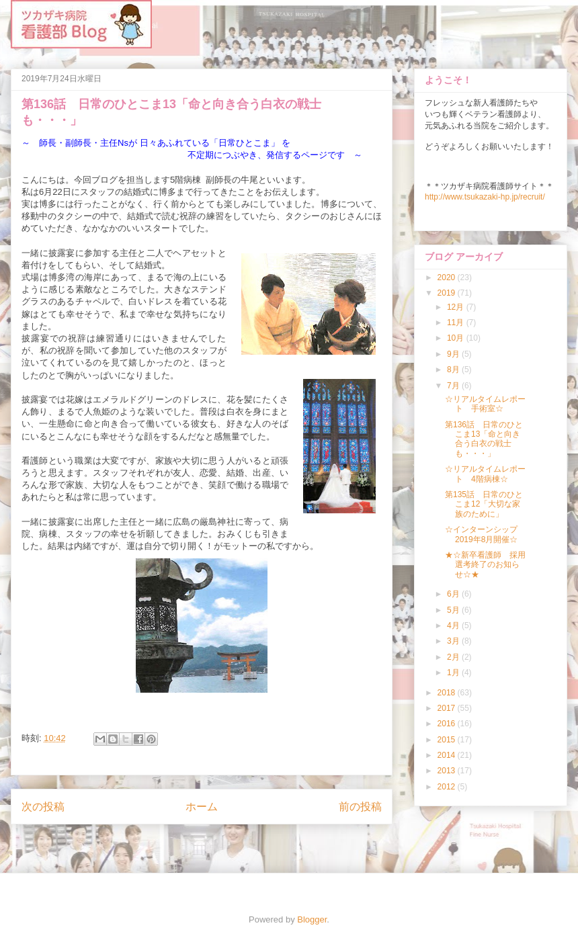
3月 (454, 641)
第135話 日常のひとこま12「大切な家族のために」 (484, 504)
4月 (454, 625)
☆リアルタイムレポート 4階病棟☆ (485, 473)
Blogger (312, 919)
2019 (448, 293)
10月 (456, 338)
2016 (448, 723)
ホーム (201, 806)
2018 (448, 692)
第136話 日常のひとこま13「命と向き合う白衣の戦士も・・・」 (484, 439)
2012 (448, 786)
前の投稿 (360, 806)
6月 (454, 594)
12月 (456, 307)
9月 (454, 354)
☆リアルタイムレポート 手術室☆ (485, 403)
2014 (448, 755)
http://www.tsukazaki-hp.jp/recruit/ (485, 197)
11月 (456, 322)
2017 (448, 708)
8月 (454, 369)
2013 (448, 770)
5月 (454, 610)
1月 (454, 672)
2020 (448, 277)
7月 (454, 385)
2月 (454, 657)
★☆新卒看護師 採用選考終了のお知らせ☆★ (485, 564)
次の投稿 (43, 806)
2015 (448, 739)
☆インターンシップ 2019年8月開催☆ (485, 534)
